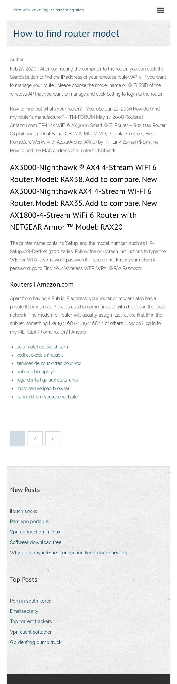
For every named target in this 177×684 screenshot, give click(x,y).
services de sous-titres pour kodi (50, 363)
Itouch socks (23, 511)
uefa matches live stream (42, 346)
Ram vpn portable (29, 521)
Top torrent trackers (31, 621)
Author (17, 59)
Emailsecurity (24, 611)
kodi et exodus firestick (40, 355)
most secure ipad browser (43, 388)
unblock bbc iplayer (37, 371)
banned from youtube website (47, 396)
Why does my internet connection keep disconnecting (68, 552)
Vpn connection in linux (35, 531)
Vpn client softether (31, 632)
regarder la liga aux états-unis (47, 380)
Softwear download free (35, 542)
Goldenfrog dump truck (35, 642)
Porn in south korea (30, 601)
